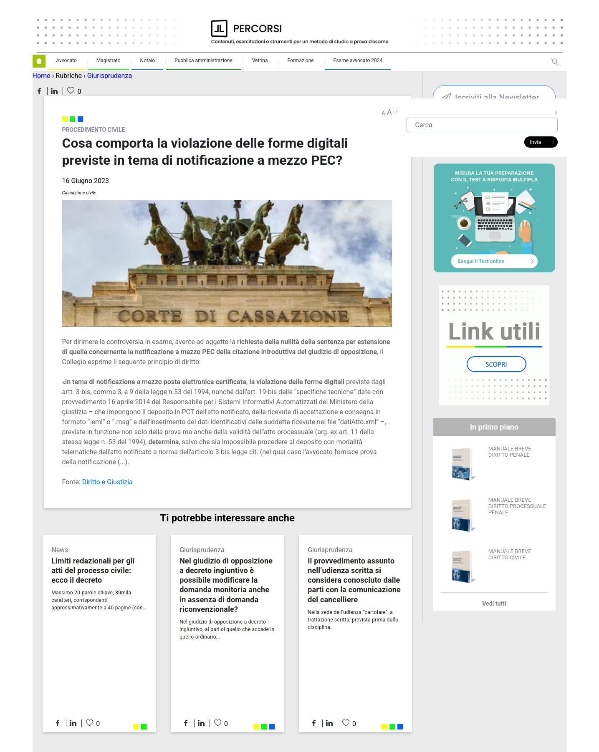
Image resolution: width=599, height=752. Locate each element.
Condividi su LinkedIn (54, 91)
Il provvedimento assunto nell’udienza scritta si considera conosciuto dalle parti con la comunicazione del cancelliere (354, 580)
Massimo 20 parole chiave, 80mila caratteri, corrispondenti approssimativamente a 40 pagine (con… (98, 600)
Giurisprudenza (109, 76)
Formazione (300, 60)
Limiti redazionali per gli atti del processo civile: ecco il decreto (92, 570)
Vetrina (260, 60)
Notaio (147, 60)
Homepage (39, 61)
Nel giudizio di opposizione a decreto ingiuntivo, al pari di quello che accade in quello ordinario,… (226, 629)
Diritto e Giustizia (107, 482)
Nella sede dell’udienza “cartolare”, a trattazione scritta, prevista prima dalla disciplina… (353, 619)
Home (42, 76)
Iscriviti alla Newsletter (497, 98)
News (59, 550)
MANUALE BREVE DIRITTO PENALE (509, 451)
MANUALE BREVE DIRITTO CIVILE (509, 554)
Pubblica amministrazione (203, 60)
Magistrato (108, 60)
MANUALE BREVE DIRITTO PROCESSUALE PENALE (517, 506)
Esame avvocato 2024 (358, 60)
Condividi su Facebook (39, 91)
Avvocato (66, 60)
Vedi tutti (494, 603)
